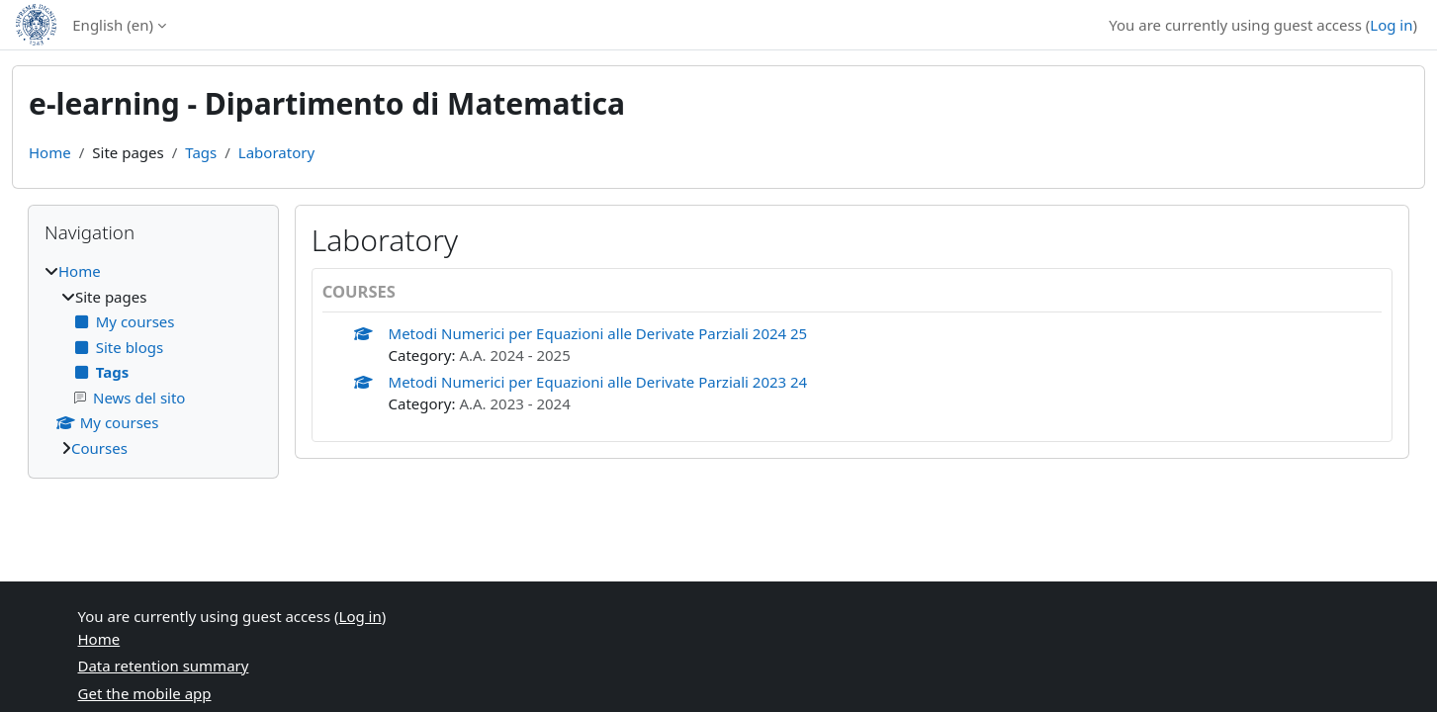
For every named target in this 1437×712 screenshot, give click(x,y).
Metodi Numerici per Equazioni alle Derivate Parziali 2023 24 (598, 382)
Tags (201, 152)
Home (50, 152)
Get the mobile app (145, 693)
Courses (99, 448)
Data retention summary (163, 665)
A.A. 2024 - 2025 (514, 355)
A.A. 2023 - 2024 (514, 403)
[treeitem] (153, 359)
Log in (1391, 25)
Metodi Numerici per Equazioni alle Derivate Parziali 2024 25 (598, 333)
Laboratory (276, 152)
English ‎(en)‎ (112, 25)
